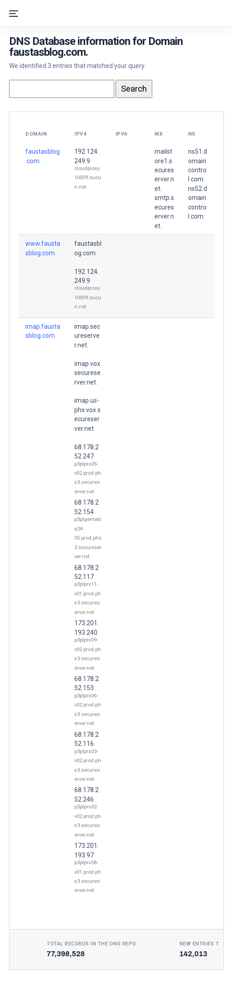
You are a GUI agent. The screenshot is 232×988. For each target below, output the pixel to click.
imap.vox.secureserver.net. (88, 373)
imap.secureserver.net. (87, 336)
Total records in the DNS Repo (91, 944)
